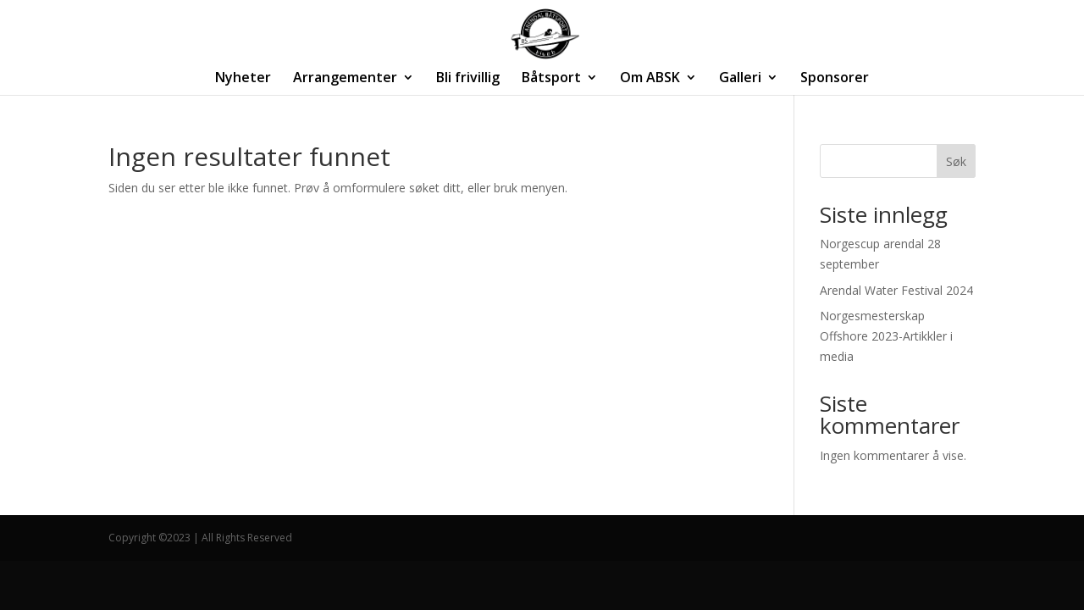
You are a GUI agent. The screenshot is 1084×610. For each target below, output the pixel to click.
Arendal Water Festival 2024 (896, 290)
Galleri (740, 78)
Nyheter (243, 78)
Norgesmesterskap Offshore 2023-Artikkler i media (886, 336)
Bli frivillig (468, 78)
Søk (956, 161)
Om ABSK (650, 78)
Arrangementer (345, 78)
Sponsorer (834, 78)
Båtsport (551, 78)
